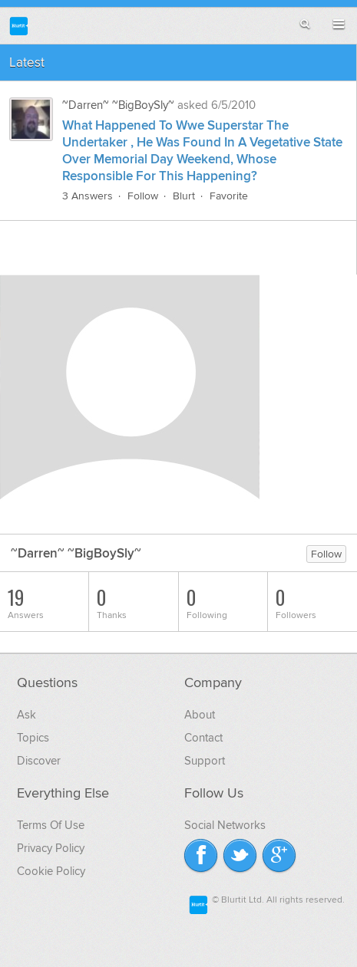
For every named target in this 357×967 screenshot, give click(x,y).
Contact (203, 738)
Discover (39, 761)
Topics (33, 738)
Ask (26, 715)
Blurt (184, 195)
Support (204, 761)
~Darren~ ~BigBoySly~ (118, 105)
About (199, 715)
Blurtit (18, 25)
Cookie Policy (51, 871)
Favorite (229, 195)
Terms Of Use (50, 825)
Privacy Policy (50, 848)
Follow (142, 195)
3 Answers (87, 195)
